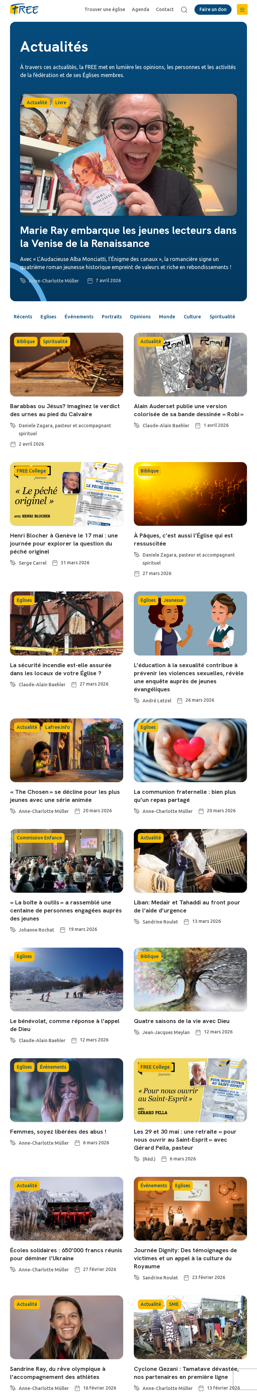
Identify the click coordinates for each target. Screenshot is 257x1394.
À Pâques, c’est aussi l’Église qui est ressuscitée (189, 560)
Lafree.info (57, 748)
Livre (60, 102)
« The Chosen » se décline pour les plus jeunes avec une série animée (63, 817)
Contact (166, 9)
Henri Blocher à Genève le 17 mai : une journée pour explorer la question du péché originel (62, 564)
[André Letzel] (137, 720)
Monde (192, 317)
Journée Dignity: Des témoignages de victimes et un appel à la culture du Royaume (187, 1279)
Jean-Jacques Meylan (166, 1054)
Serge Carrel (33, 584)
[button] (242, 9)
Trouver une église (106, 9)
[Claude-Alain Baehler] (137, 446)
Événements (89, 317)
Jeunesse (173, 621)
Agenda (142, 9)
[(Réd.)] (137, 1179)
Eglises (54, 317)
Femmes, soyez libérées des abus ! (62, 1152)
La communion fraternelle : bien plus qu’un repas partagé (189, 817)
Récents (24, 317)
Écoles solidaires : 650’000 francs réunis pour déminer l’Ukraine (61, 1275)
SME (174, 1325)
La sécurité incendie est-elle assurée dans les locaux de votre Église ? (66, 690)
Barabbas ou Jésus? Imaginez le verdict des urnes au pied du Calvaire (58, 427)
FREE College (31, 492)
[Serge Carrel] (13, 583)
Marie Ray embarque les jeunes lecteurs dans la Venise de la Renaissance (128, 236)
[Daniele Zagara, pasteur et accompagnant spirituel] (13, 446)
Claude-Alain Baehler (166, 447)
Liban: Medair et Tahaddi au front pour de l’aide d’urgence (184, 927)
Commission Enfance (39, 859)
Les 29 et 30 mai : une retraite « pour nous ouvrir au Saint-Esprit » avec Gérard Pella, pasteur (189, 1160)
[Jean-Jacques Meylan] (137, 1053)
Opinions (161, 317)
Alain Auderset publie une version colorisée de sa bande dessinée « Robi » (185, 427)
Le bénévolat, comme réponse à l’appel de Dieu (58, 1046)
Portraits (127, 317)
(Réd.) (149, 1180)
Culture (221, 317)
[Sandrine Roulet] (137, 942)
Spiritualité (30, 329)
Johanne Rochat (36, 951)
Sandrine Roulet (160, 943)
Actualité (37, 102)
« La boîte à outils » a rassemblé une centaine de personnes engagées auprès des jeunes (65, 931)
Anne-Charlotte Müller (54, 280)
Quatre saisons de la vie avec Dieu (186, 1042)
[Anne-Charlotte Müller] (23, 279)
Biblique (26, 355)
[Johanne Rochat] (13, 950)
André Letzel (157, 721)
